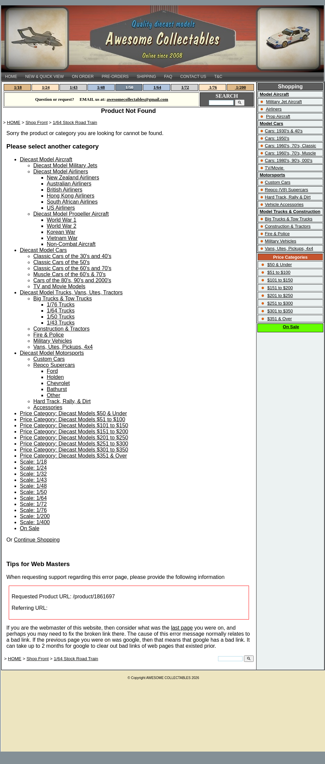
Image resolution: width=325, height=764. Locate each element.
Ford (52, 371)
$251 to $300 (280, 303)
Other (53, 395)
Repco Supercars (54, 365)
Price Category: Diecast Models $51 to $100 (72, 419)
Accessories (47, 407)
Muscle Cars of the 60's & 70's (69, 274)
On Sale (29, 528)
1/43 (73, 87)
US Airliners (61, 208)
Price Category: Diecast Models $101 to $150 (74, 425)
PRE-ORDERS (115, 76)
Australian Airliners (69, 183)
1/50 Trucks (61, 317)
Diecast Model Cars (43, 250)
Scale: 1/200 (35, 516)
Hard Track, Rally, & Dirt (62, 401)
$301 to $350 (280, 310)
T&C (218, 76)
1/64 (157, 87)
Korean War (61, 232)
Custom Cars (49, 359)
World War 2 (61, 226)
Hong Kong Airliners (70, 196)
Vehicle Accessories (284, 204)
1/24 (45, 87)
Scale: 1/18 (33, 462)
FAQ (168, 76)
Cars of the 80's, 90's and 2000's (72, 280)
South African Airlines (72, 202)
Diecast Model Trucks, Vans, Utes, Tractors (71, 292)
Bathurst (57, 389)
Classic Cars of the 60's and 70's (72, 268)
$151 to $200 (280, 287)
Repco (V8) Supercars (286, 189)
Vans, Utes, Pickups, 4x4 (63, 347)
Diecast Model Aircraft (46, 159)
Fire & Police (48, 335)
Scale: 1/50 (33, 492)
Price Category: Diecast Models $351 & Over (73, 456)
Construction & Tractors (61, 329)
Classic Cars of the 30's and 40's (72, 256)
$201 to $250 (280, 295)
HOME (11, 76)
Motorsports (272, 174)
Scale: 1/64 (33, 498)
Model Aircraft (274, 94)
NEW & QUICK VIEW (44, 76)
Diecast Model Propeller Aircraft (71, 214)
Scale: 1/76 (33, 510)
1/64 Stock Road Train (75, 122)
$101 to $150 (280, 280)
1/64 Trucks (61, 310)
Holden (55, 377)
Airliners (274, 109)
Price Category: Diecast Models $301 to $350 (74, 450)
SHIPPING (146, 76)
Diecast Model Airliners (60, 171)
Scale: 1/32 (33, 474)
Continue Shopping (37, 540)
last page (182, 628)
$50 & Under (279, 264)
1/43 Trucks (61, 323)
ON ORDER (83, 76)
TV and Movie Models (59, 286)
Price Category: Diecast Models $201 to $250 (74, 437)
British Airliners (64, 190)
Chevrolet (58, 383)
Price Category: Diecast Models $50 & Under (73, 413)
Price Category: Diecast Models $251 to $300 (74, 444)
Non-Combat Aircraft (71, 244)
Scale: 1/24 (33, 468)
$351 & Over (279, 318)
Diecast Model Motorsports (52, 353)
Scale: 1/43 (33, 480)
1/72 (185, 87)
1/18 (18, 87)
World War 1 (61, 220)
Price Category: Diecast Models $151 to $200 (74, 431)
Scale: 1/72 (33, 504)
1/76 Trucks (61, 304)
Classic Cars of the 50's (61, 262)
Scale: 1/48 (33, 486)
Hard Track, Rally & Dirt (288, 197)
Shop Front (37, 122)
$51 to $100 (278, 272)
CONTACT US (193, 76)
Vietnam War (62, 238)
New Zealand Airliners (73, 177)
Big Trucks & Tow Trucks (62, 298)
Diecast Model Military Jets (65, 165)
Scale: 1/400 (35, 522)
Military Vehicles (52, 341)
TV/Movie (274, 167)
